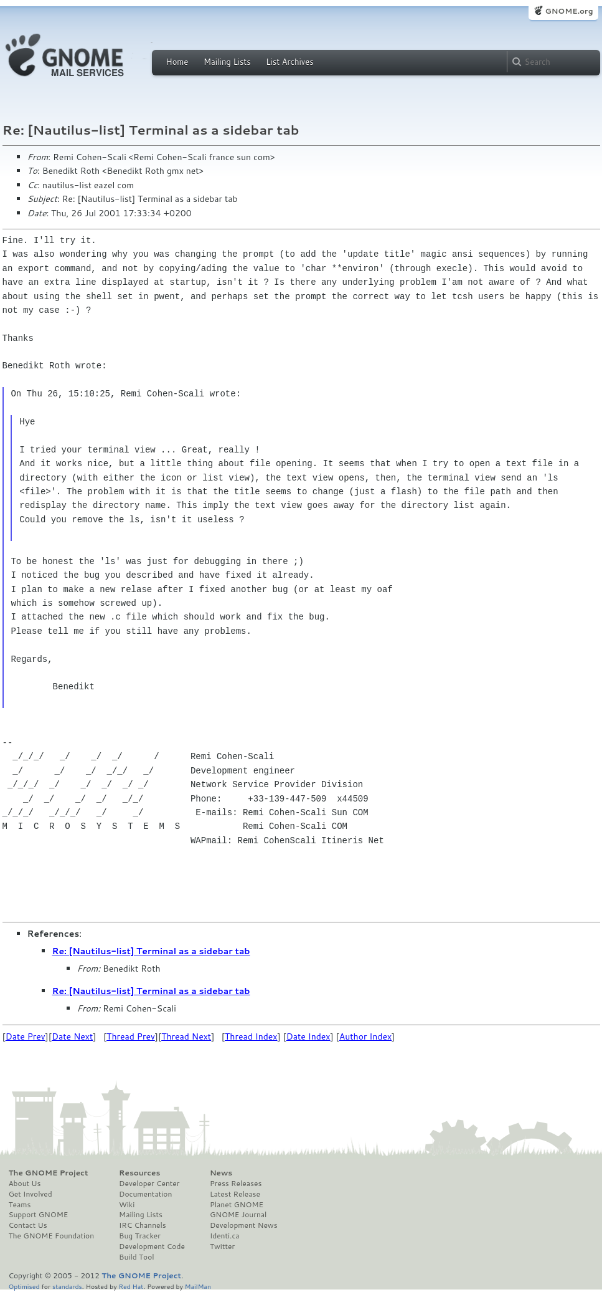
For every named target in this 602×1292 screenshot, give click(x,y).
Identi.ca (225, 1236)
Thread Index (251, 1036)
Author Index (365, 1036)
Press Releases (235, 1184)
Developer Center (149, 1184)
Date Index (308, 1036)
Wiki (126, 1205)
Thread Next (186, 1036)
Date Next (72, 1036)
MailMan (198, 1286)
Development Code (152, 1246)
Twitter (222, 1246)
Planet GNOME (236, 1205)
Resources (139, 1173)
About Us (25, 1184)
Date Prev (25, 1036)
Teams (20, 1205)
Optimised (24, 1286)
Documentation (145, 1194)
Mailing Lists (227, 61)
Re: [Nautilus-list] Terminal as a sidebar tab (151, 951)
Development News (244, 1225)
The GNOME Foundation (52, 1236)
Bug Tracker (140, 1236)
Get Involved (30, 1194)
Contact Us (28, 1225)
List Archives (289, 61)
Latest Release (235, 1194)
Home (177, 61)
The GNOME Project (48, 1173)
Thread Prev (130, 1036)
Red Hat (130, 1286)
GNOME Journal (238, 1215)
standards (67, 1286)
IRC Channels (142, 1225)
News (221, 1173)
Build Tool (136, 1257)
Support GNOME (38, 1215)
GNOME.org (569, 11)
